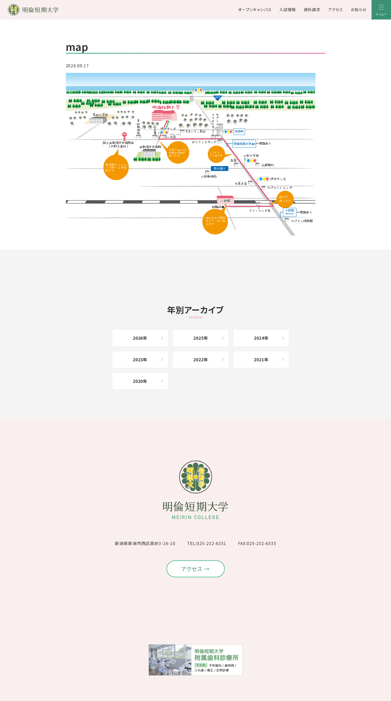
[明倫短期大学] (47, 10)
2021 (259, 359)
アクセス (335, 9)
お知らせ (358, 9)
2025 (198, 338)
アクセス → (195, 569)
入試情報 (287, 9)
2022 (198, 359)
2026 (138, 338)
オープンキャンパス (255, 9)
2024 (259, 338)
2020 (138, 381)
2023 (138, 359)
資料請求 (312, 9)
